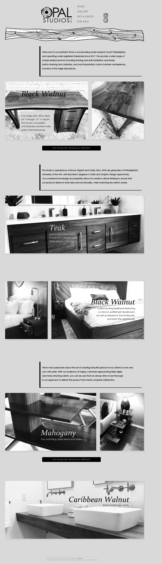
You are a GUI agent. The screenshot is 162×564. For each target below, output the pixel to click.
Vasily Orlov (80, 558)
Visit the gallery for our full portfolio (71, 148)
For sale (83, 21)
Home (81, 6)
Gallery (82, 11)
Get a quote (85, 16)
